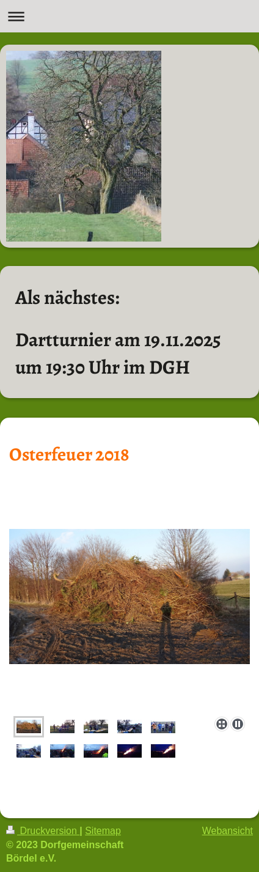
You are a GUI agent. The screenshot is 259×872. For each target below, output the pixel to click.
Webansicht (227, 831)
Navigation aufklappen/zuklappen (129, 16)
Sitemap (103, 831)
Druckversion (42, 831)
